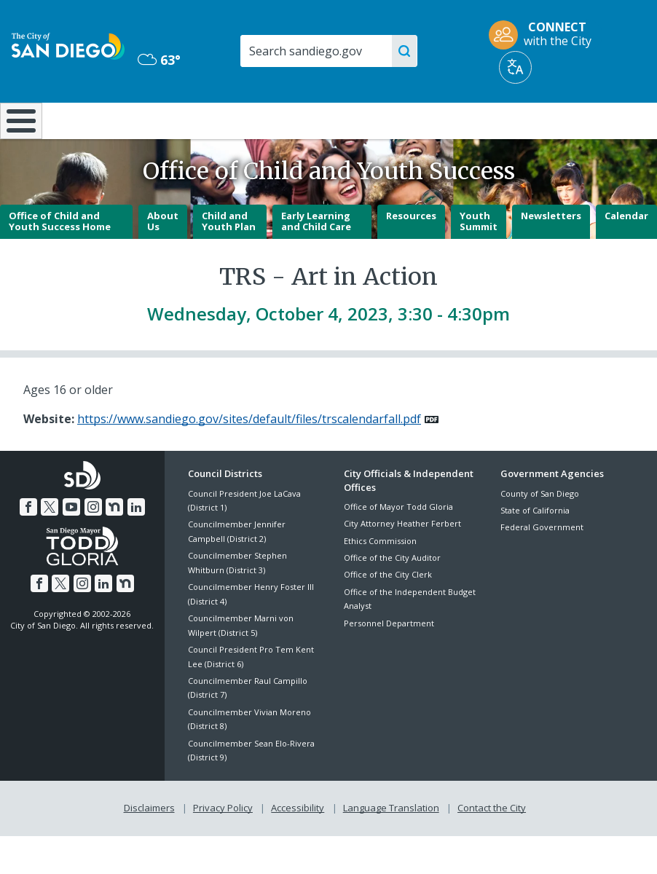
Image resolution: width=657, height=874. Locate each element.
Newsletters (551, 253)
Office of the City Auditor (392, 596)
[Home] (18, 140)
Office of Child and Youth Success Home (60, 259)
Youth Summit (478, 259)
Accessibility (297, 845)
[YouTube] (71, 545)
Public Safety (494, 119)
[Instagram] (93, 545)
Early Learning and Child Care (316, 259)
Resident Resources (189, 126)
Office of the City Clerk (388, 612)
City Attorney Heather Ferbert (402, 561)
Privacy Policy (223, 845)
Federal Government (541, 565)
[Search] (327, 51)
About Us (162, 259)
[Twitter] (49, 545)
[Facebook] (28, 545)
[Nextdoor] (114, 545)
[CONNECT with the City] (544, 35)
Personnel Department (389, 661)
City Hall (603, 119)
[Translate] (515, 67)
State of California (535, 548)
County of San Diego (539, 531)
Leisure (88, 119)
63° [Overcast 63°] (159, 59)
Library (386, 119)
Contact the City (491, 845)
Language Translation (391, 845)
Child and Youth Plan (229, 259)
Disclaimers (149, 845)
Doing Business (286, 126)
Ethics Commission (380, 578)
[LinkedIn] (136, 545)
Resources (411, 253)
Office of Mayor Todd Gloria (398, 545)
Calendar (626, 253)
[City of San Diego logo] (68, 45)
